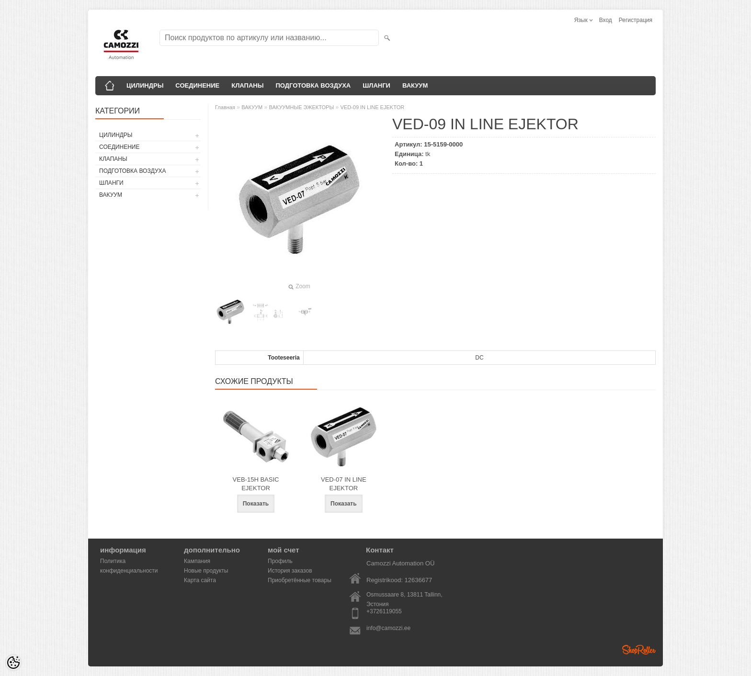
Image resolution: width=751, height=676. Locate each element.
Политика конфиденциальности (129, 562)
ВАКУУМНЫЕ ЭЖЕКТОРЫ (301, 107)
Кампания (197, 561)
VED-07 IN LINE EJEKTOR (343, 484)
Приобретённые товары (299, 580)
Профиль (280, 561)
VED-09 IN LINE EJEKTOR (372, 107)
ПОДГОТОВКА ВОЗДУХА (313, 85)
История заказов (290, 570)
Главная (225, 107)
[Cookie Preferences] (13, 662)
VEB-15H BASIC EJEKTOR (256, 484)
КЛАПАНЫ (247, 85)
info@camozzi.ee (388, 628)
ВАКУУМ (415, 85)
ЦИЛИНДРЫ (144, 85)
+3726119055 (384, 611)
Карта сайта (200, 580)
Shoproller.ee (639, 649)
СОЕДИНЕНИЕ (197, 85)
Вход (605, 20)
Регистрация (635, 20)
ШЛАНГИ (376, 85)
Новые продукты (206, 570)
